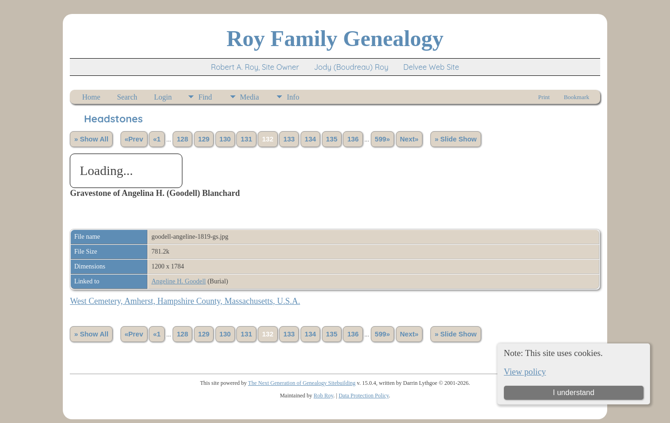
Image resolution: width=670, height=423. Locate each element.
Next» (409, 139)
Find (205, 97)
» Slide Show (455, 139)
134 (310, 139)
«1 (157, 139)
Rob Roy (323, 395)
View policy (525, 371)
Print (543, 97)
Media (249, 97)
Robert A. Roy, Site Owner (255, 67)
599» (382, 139)
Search (127, 97)
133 (289, 139)
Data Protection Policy (364, 395)
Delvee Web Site (431, 67)
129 (203, 139)
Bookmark (577, 97)
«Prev (134, 139)
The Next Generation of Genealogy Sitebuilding (301, 383)
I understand (573, 392)
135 (331, 139)
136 (352, 139)
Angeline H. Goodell (178, 281)
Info (293, 97)
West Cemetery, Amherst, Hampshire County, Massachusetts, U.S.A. (185, 301)
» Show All (91, 139)
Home (91, 97)
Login (163, 97)
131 (246, 139)
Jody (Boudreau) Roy (351, 67)
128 (182, 139)
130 (225, 139)
